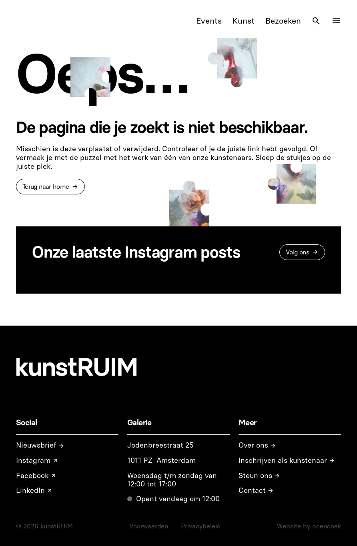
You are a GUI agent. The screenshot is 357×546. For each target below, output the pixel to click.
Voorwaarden (148, 526)
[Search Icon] (316, 21)
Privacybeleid (201, 526)
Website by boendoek (309, 526)
